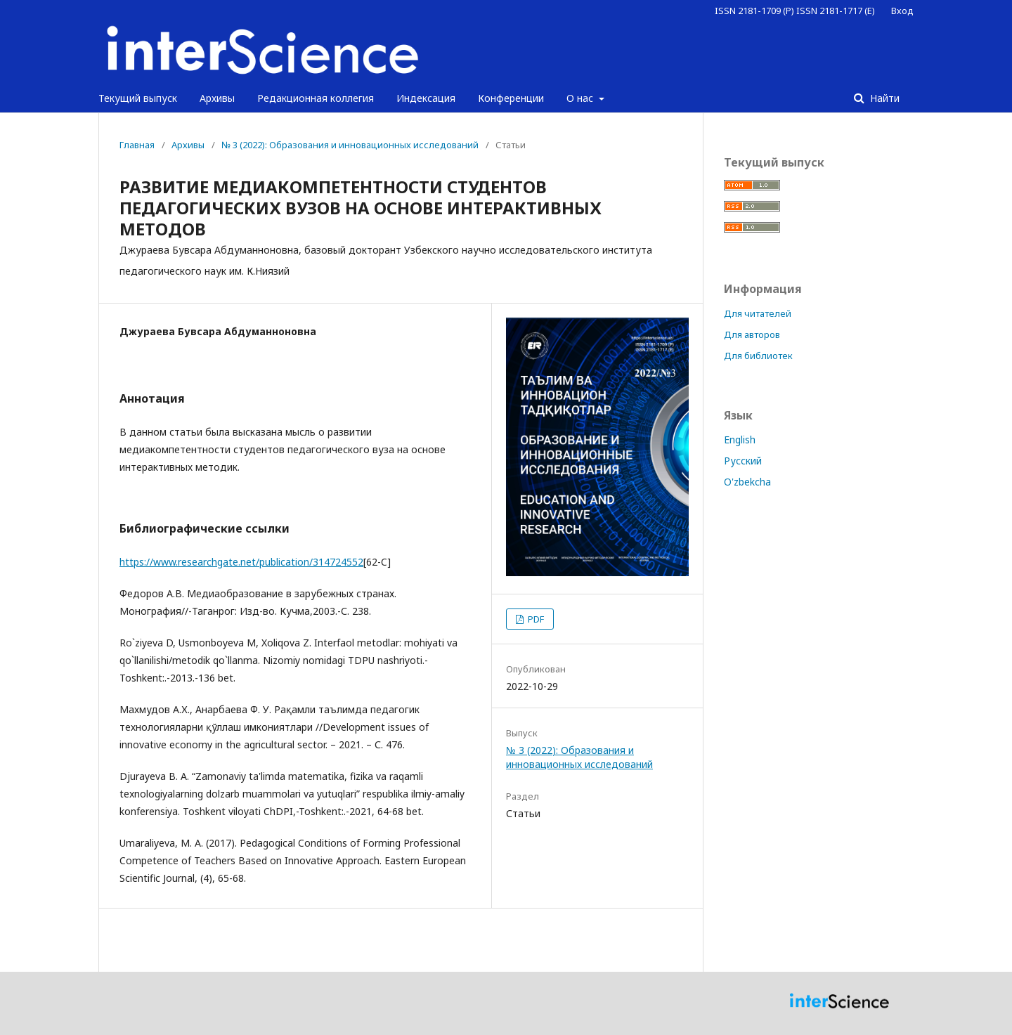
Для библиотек (758, 355)
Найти (883, 98)
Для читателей (757, 313)
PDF (535, 619)
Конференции (511, 98)
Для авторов (752, 334)
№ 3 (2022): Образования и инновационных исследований (350, 144)
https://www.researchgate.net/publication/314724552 (241, 561)
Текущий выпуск (137, 98)
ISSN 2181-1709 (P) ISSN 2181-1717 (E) (795, 10)
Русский (743, 460)
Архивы (217, 98)
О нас (581, 98)
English (739, 439)
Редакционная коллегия (315, 98)
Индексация (425, 98)
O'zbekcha (747, 481)
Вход (902, 10)
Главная (137, 144)
